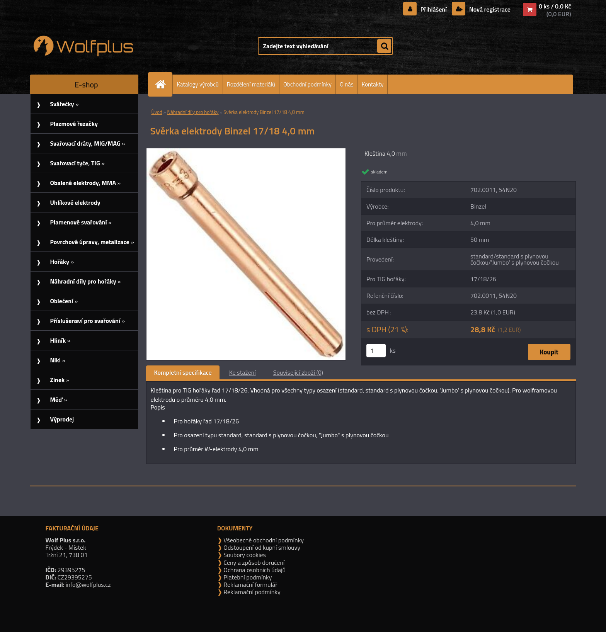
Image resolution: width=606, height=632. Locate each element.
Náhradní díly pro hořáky (192, 112)
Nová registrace (489, 9)
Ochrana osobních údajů (254, 569)
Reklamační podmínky (251, 591)
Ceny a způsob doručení (253, 562)
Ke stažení (242, 372)
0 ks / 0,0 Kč (555, 6)
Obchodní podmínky (307, 84)
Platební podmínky (247, 577)
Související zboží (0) (298, 372)
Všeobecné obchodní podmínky (263, 540)
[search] (384, 46)
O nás (347, 84)
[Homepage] (163, 84)
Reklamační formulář (249, 584)
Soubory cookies (244, 554)
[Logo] (83, 46)
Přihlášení (433, 9)
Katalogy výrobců (197, 84)
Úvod (156, 112)
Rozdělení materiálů (251, 84)
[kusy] (376, 350)
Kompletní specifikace (182, 372)
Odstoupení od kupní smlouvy (261, 547)
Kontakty (373, 84)
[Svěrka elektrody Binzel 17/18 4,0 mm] (246, 151)
